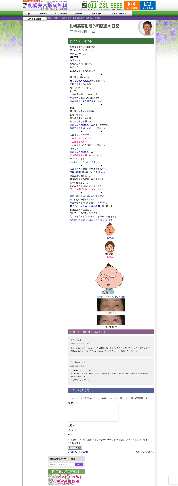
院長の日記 (42, 18)
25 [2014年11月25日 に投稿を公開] (37, 99)
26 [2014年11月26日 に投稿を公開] (42, 99)
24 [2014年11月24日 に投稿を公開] (32, 99)
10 (41, 128)
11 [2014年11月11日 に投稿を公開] (37, 91)
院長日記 (44, 13)
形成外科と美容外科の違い (39, 338)
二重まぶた (36, 251)
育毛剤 (34, 290)
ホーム (29, 13)
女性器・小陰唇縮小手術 (42, 247)
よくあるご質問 (144, 13)
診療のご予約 (148, 5)
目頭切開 (35, 309)
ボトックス (36, 314)
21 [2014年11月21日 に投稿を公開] (52, 95)
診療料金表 (95, 13)
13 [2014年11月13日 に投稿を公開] (47, 91)
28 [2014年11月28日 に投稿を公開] (52, 99)
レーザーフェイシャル (41, 280)
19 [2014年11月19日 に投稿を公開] (42, 95)
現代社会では (86, 101)
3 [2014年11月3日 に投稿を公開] (32, 87)
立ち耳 (34, 271)
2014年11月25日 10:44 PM (79, 366)
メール (72, 433)
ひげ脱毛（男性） (39, 285)
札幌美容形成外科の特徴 (38, 333)
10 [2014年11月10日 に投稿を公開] (32, 91)
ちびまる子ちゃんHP (107, 297)
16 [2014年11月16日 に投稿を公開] (27, 95)
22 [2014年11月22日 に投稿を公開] (58, 95)
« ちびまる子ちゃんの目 (78, 455)
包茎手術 (35, 299)
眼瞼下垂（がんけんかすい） (43, 237)
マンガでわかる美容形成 (61, 13)
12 (46, 128)
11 (43, 128)
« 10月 (27, 108)
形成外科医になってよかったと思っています (91, 220)
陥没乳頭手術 (37, 242)
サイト (71, 438)
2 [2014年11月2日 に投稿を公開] (27, 87)
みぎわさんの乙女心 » (145, 455)
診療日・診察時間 (118, 13)
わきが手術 (41, 261)
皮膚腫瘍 (35, 304)
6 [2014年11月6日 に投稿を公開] (47, 87)
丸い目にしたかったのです (82, 162)
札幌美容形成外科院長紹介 (39, 357)
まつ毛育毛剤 (37, 294)
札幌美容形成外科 (29, 18)
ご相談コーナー (132, 5)
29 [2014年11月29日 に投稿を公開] (58, 99)
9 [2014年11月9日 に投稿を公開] (27, 91)
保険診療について (35, 352)
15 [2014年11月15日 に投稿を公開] (58, 91)
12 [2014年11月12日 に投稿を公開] (42, 91)
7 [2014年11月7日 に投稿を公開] (52, 87)
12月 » (35, 108)
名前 (71, 429)
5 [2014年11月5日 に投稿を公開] (42, 87)
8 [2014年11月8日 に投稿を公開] (57, 87)
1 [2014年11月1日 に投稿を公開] (57, 83)
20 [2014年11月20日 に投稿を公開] (47, 95)
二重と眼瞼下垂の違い (37, 256)
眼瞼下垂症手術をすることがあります (88, 128)
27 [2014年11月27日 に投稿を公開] (47, 99)
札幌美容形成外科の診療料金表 (41, 347)
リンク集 (31, 361)
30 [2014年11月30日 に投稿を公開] (27, 103)
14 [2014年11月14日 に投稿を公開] (52, 91)
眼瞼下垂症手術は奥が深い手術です (87, 196)
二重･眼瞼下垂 (54, 18)
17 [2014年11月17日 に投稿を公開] (32, 95)
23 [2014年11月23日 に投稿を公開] (27, 99)
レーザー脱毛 (37, 275)
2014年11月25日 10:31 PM (79, 343)
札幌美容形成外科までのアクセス (42, 342)
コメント (73, 403)
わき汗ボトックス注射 (41, 266)
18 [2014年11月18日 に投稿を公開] (37, 95)
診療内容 (78, 13)
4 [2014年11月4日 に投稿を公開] (37, 87)
